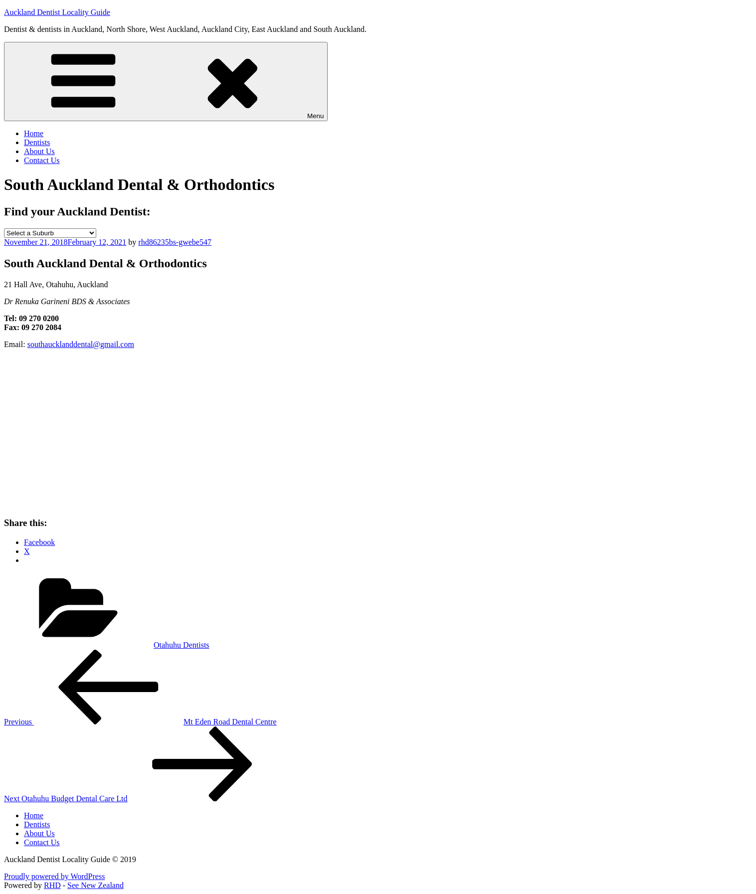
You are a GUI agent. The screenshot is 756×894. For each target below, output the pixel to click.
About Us (39, 151)
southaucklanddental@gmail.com (80, 344)
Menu (166, 81)
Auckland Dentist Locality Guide (57, 12)
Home (33, 133)
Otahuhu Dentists (181, 645)
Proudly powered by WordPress (54, 876)
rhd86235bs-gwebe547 (174, 242)
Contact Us (42, 160)
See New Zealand (95, 885)
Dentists (37, 142)
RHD (52, 885)
